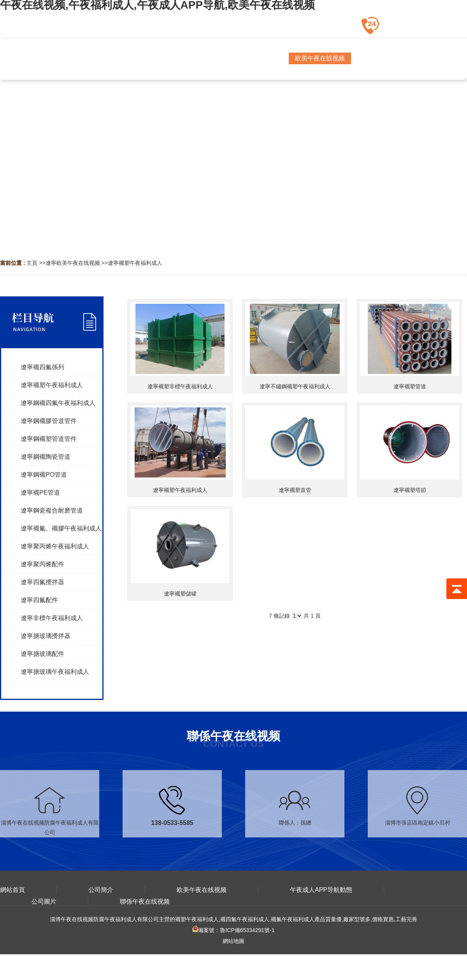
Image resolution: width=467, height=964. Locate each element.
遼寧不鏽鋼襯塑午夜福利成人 (295, 386)
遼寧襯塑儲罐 (180, 593)
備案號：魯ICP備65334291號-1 (233, 930)
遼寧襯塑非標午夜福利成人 (180, 386)
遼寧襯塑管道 (409, 386)
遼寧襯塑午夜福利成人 (135, 263)
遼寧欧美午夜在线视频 (73, 263)
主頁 (31, 263)
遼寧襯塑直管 (295, 490)
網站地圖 (233, 941)
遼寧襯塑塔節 (409, 490)
